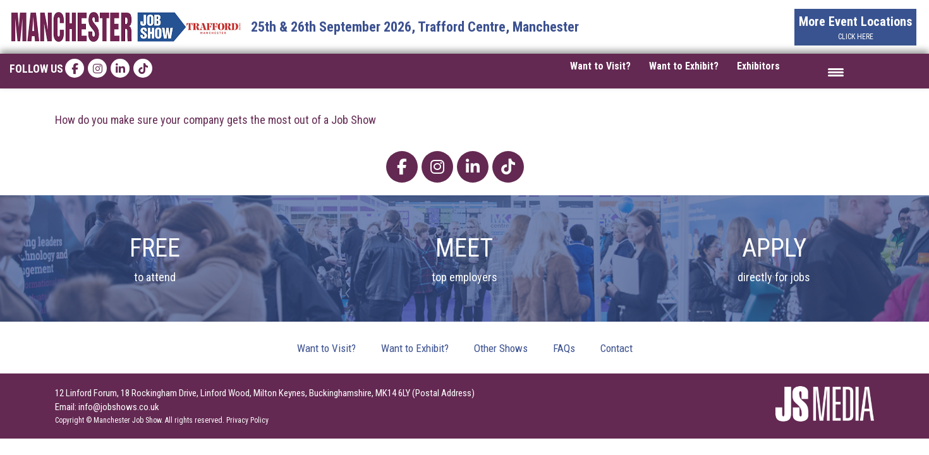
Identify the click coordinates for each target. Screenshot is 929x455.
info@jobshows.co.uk (118, 407)
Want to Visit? (600, 66)
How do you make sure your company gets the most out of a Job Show (215, 119)
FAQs (564, 348)
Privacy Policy (247, 420)
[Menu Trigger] (835, 71)
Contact (616, 348)
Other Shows (501, 348)
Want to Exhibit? (684, 66)
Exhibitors (758, 66)
